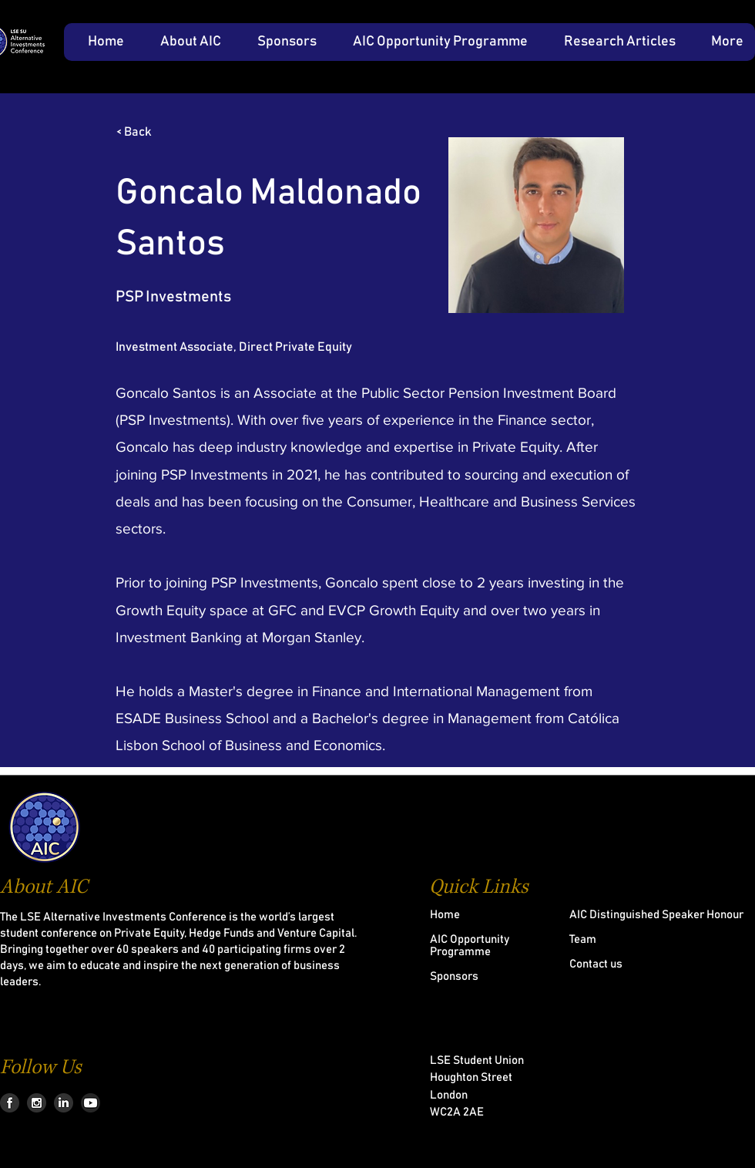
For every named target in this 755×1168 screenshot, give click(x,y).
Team (582, 939)
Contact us (595, 964)
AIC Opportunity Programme (469, 946)
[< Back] (167, 131)
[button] (184, 42)
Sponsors (454, 976)
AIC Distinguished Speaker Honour (656, 915)
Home (445, 915)
